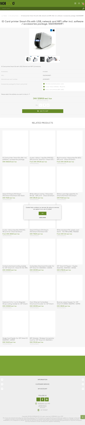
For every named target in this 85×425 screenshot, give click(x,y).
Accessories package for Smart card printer (14, 84)
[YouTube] (47, 399)
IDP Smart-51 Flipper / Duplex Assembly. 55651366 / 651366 (67, 267)
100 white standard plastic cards (54, 84)
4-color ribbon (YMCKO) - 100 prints (55, 86)
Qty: (37, 105)
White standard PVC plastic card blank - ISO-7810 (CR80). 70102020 (68, 230)
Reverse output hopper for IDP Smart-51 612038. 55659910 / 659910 (68, 303)
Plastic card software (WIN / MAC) (54, 89)
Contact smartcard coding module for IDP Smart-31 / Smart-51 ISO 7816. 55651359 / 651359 (15, 267)
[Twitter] (38, 399)
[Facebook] (42, 399)
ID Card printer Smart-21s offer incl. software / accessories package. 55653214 (14, 159)
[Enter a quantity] (44, 105)
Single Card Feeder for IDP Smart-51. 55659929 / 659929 (15, 339)
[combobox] (41, 8)
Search (83, 8)
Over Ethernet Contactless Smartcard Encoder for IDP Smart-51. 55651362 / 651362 (42, 303)
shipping (45, 100)
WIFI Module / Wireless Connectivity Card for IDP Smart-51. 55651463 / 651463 (42, 340)
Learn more (42, 217)
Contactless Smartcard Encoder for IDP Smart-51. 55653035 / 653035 (42, 267)
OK (42, 213)
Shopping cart (83, 3)
